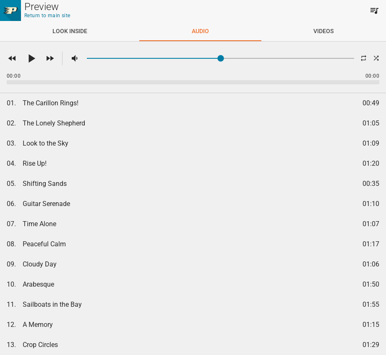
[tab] (69, 31)
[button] (12, 58)
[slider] (220, 58)
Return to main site (47, 15)
